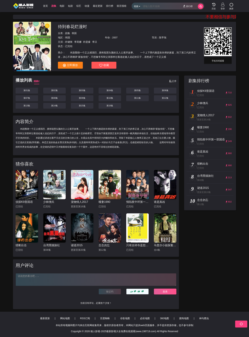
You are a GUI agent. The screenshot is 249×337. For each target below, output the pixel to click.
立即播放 (70, 65)
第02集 (54, 90)
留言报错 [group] (121, 5)
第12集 (165, 98)
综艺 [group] (78, 5)
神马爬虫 (204, 318)
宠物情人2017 (79, 201)
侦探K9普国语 (24, 201)
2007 (115, 37)
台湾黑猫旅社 (51, 245)
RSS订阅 (85, 318)
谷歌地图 (125, 318)
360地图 (164, 318)
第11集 (137, 98)
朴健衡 (68, 41)
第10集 (110, 98)
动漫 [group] (87, 5)
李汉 (94, 41)
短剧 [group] (70, 5)
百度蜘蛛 (105, 318)
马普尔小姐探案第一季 (165, 245)
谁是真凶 (159, 201)
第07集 (27, 98)
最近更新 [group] (98, 5)
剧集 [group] (53, 5)
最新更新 (45, 318)
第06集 (165, 90)
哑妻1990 (104, 201)
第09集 (82, 98)
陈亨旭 (162, 37)
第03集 (82, 90)
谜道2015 (77, 245)
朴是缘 (86, 41)
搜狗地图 (184, 318)
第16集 (110, 105)
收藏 (104, 65)
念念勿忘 (104, 245)
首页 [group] (45, 5)
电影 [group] (62, 5)
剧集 (67, 33)
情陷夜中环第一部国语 (137, 201)
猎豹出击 (21, 245)
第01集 (27, 90)
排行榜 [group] (109, 5)
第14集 (54, 105)
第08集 (54, 98)
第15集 (82, 105)
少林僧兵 (48, 201)
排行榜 (188, 6)
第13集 (27, 105)
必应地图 (145, 318)
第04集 (110, 90)
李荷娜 (77, 41)
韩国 (74, 33)
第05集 (137, 90)
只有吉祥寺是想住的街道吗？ (137, 245)
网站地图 (65, 318)
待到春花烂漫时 (72, 26)
